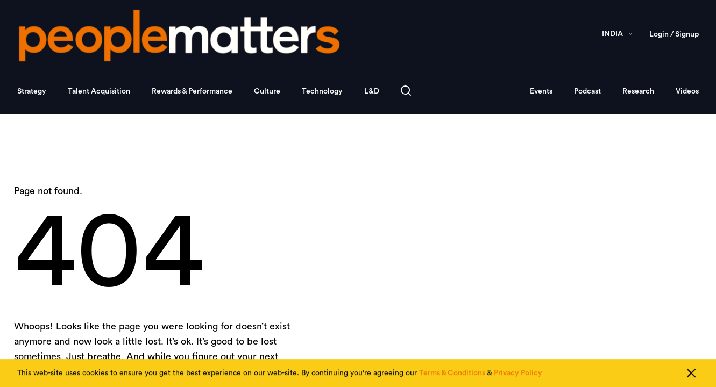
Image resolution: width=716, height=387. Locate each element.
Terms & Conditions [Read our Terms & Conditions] (452, 374)
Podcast (587, 91)
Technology (322, 91)
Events (541, 91)
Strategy (31, 91)
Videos (687, 91)
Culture (267, 91)
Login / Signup (674, 34)
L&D (371, 91)
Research (638, 91)
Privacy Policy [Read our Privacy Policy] (518, 374)
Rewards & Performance (192, 91)
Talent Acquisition (99, 91)
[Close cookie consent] (691, 374)
